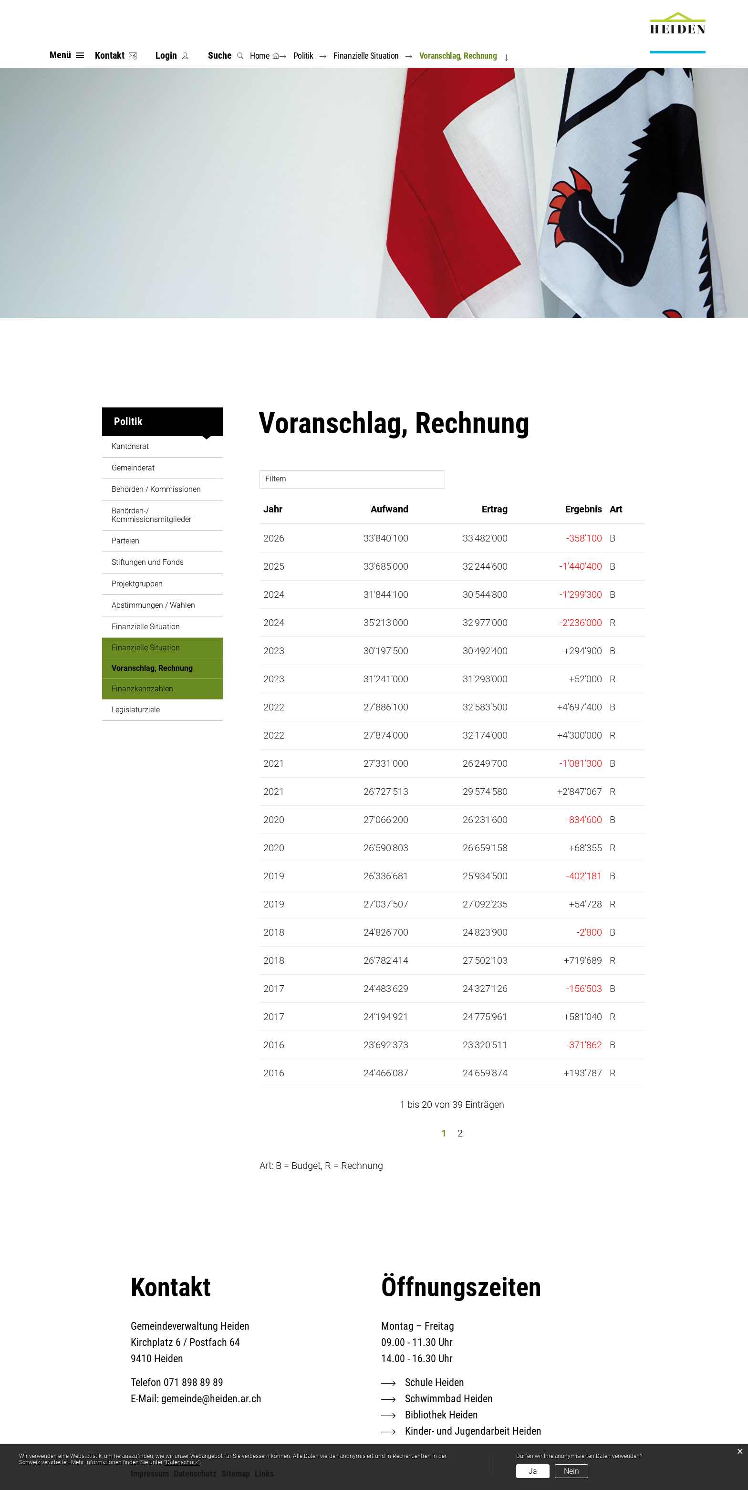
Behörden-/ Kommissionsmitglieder (151, 515)
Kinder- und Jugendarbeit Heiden (473, 1431)
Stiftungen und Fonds (148, 562)
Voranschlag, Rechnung (167, 668)
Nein (571, 1471)
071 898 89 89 (193, 1382)
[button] (305, 56)
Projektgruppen (137, 583)
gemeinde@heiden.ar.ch (211, 1399)
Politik (128, 421)
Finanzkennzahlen (142, 688)
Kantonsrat (130, 446)
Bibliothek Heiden (441, 1415)
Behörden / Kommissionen (156, 489)
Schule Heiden (434, 1382)
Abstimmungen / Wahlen (153, 605)
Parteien (125, 540)
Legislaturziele (136, 709)
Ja (533, 1471)
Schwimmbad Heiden (449, 1399)
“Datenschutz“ (182, 1462)
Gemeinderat (133, 467)
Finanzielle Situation (146, 626)
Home (260, 56)
